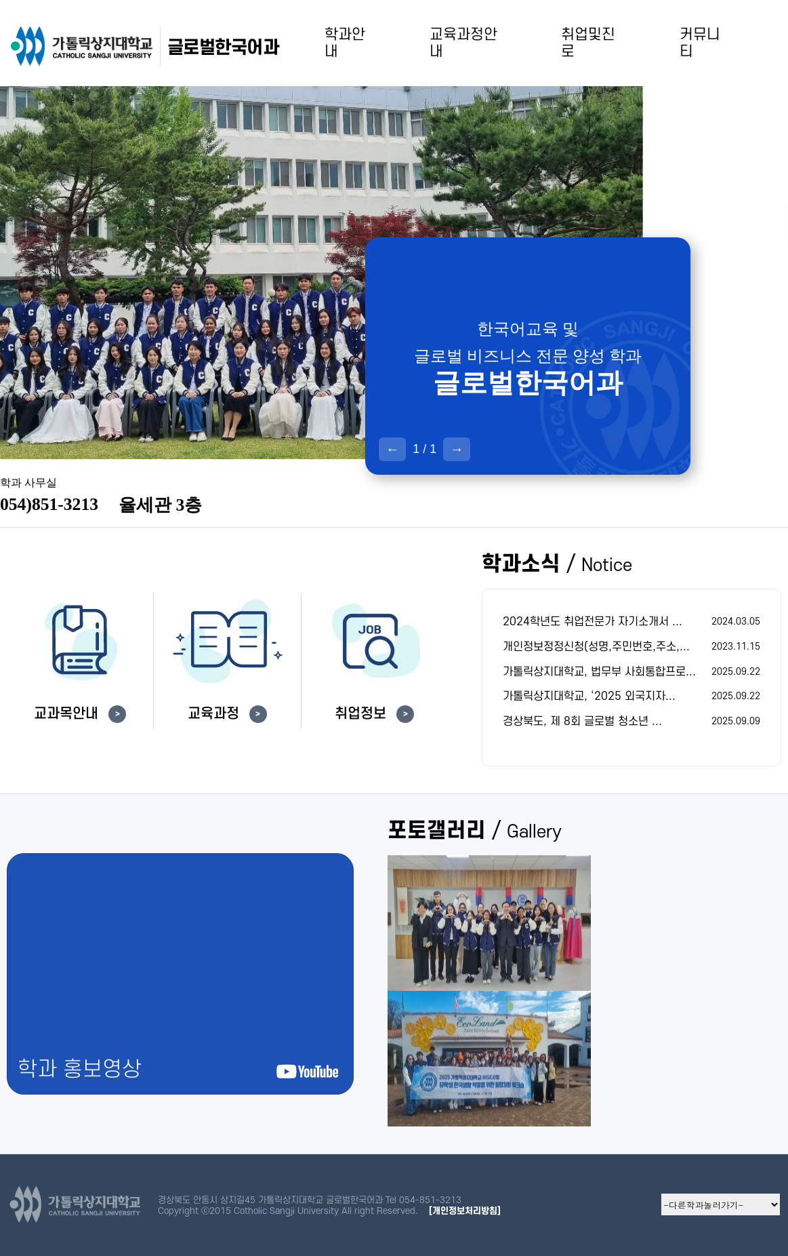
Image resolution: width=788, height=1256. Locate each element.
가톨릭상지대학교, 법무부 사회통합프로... (599, 672)
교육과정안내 (463, 43)
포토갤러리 (475, 831)
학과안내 (345, 43)
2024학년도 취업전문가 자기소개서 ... (592, 622)
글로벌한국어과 (222, 48)
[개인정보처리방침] (465, 1211)
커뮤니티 (700, 43)
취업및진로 (588, 43)
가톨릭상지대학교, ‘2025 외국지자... (589, 696)
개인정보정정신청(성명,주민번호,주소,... (596, 647)
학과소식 (557, 564)
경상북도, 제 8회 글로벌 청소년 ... (582, 721)
